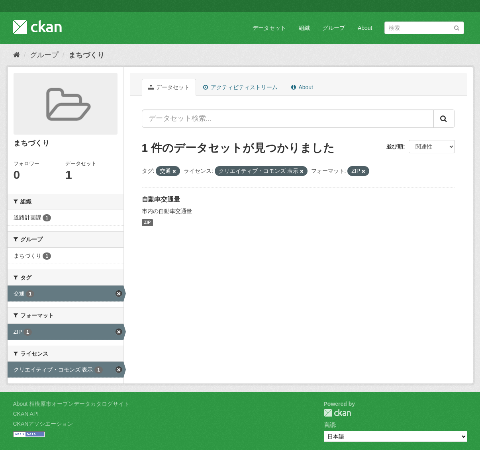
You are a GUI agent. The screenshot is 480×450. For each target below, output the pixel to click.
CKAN (337, 413)
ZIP (147, 222)
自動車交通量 (161, 199)
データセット (269, 28)
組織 (304, 28)
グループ (334, 28)
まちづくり (86, 55)
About (365, 28)
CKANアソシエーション (43, 424)
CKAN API (26, 414)
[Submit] (456, 27)
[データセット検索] (424, 28)
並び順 (394, 146)
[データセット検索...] (288, 119)
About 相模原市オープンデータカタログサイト (71, 404)
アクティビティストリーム (240, 87)
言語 (329, 425)
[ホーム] (16, 55)
